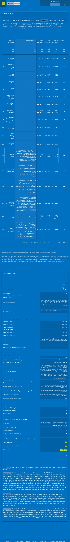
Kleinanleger (16, 20)
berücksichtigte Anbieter (28, 242)
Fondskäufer (53, 20)
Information (55, 1)
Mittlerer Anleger (26, 20)
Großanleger (36, 20)
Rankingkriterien (39, 242)
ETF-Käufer (62, 20)
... (67, 58)
